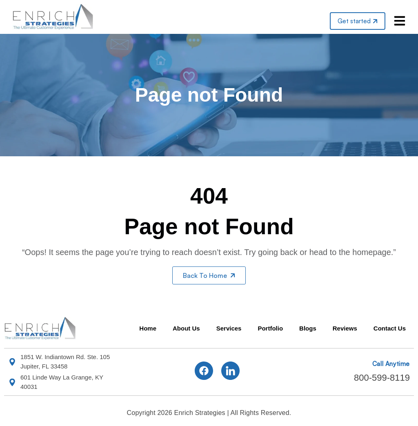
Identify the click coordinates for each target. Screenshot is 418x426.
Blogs (307, 328)
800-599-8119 (382, 378)
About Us (186, 328)
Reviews (345, 328)
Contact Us (390, 328)
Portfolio (270, 328)
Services (229, 328)
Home (147, 328)
